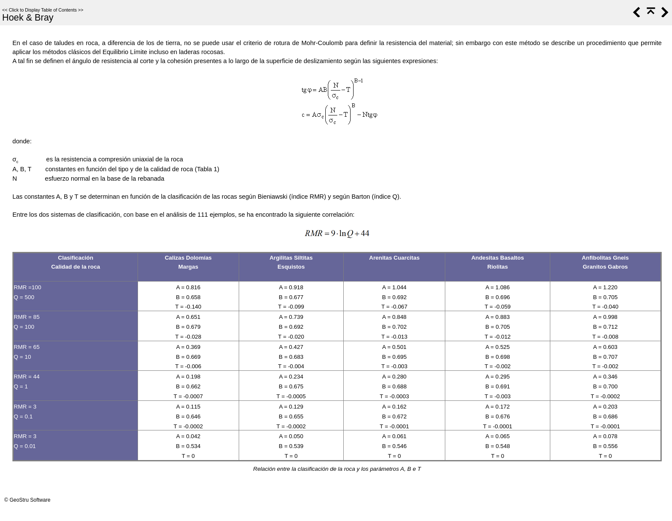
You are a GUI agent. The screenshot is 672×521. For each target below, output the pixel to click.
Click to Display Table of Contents (43, 9)
